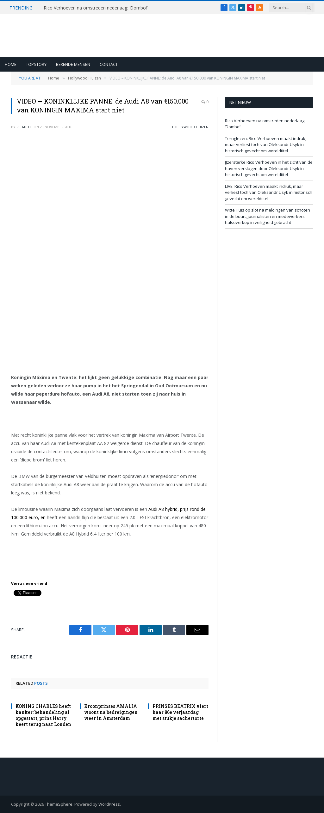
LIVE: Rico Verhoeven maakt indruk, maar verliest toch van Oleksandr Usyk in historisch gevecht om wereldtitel (268, 192)
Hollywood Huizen (190, 126)
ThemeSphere (58, 804)
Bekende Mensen (73, 64)
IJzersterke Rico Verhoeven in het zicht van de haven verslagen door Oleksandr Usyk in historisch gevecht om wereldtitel (269, 168)
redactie (24, 126)
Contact (109, 64)
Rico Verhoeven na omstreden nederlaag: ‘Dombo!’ (95, 8)
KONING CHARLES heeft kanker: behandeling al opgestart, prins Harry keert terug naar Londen (43, 715)
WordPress (109, 804)
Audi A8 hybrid (163, 509)
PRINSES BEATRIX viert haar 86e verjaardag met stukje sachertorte (180, 712)
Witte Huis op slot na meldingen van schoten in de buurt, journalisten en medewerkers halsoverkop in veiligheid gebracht (267, 216)
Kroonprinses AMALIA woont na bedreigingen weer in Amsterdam (111, 712)
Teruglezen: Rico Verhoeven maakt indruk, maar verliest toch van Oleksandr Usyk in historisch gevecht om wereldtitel (265, 145)
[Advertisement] (110, 184)
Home (10, 64)
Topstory (36, 64)
